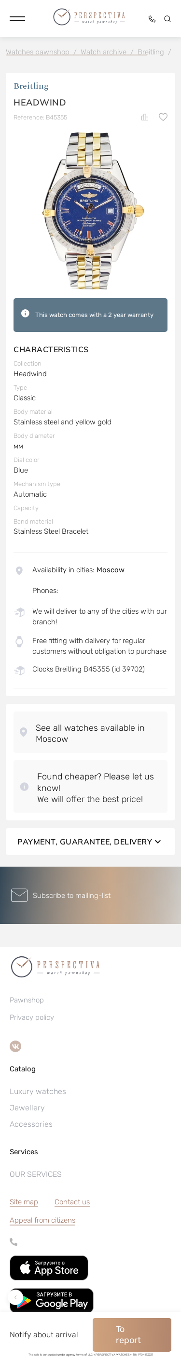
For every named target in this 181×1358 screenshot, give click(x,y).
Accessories (31, 1124)
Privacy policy (32, 1017)
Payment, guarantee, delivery (90, 841)
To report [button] (128, 1334)
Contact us (72, 1202)
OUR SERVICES (36, 1174)
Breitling (31, 86)
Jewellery (27, 1107)
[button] (17, 19)
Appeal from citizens (42, 1220)
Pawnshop (27, 1000)
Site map (24, 1202)
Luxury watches (38, 1091)
